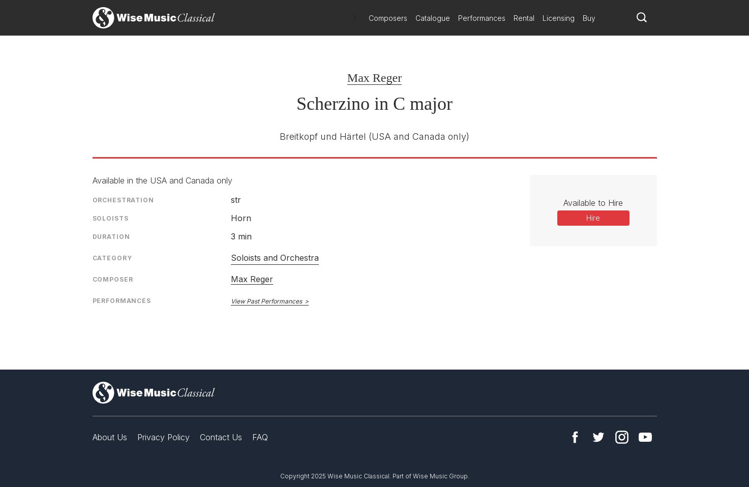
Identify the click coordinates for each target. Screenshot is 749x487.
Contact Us (221, 437)
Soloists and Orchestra (275, 258)
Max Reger (374, 77)
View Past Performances (266, 301)
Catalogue (432, 18)
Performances (481, 18)
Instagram (621, 437)
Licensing (559, 18)
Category (112, 258)
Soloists (111, 218)
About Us (110, 437)
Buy (589, 18)
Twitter (598, 437)
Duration (111, 236)
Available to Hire (593, 203)
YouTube (645, 437)
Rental (524, 18)
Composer (113, 279)
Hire (593, 218)
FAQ (260, 437)
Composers (388, 18)
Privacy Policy (163, 437)
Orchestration (123, 200)
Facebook (575, 437)
